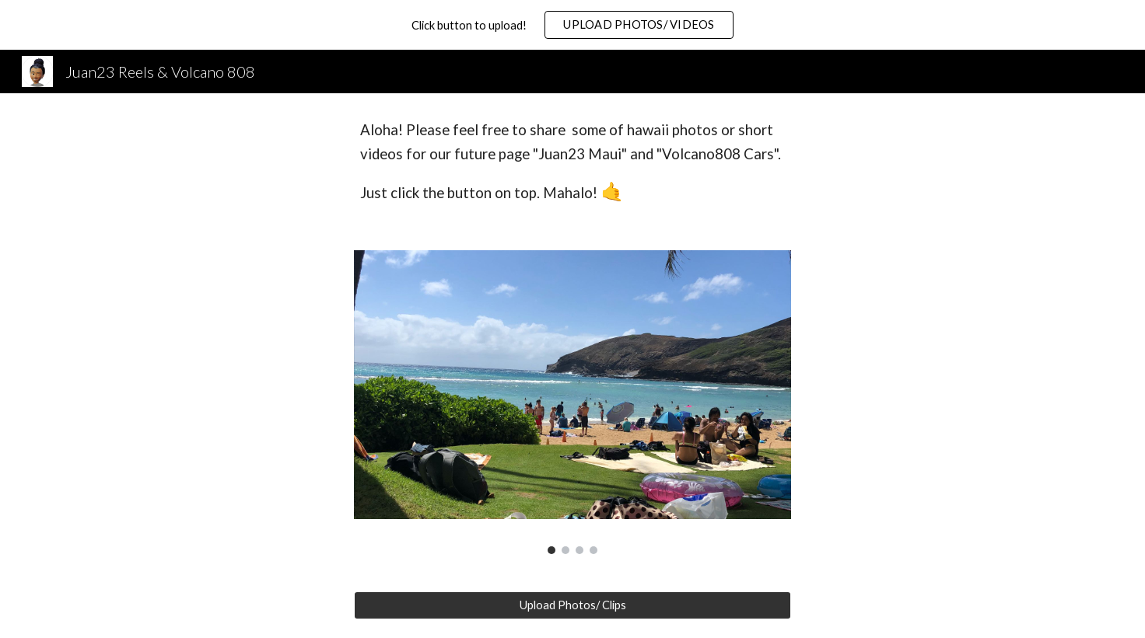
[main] (572, 162)
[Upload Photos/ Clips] (572, 604)
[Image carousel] (572, 401)
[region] (572, 25)
